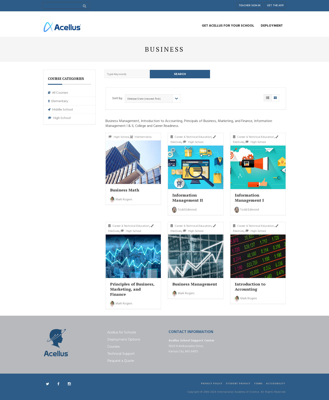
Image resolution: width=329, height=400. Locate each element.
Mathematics (141, 136)
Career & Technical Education (191, 136)
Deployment (272, 25)
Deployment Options (123, 339)
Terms (258, 383)
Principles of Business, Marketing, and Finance (132, 288)
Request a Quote (120, 361)
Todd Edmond (184, 209)
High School (59, 118)
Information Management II (187, 197)
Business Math (124, 189)
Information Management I (249, 197)
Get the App (275, 5)
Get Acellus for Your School (228, 25)
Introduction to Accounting (250, 286)
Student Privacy (238, 383)
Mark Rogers (121, 199)
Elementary (58, 101)
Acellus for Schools (121, 332)
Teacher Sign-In (249, 5)
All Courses (58, 92)
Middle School (60, 109)
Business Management (194, 283)
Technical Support (121, 353)
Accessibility (275, 383)
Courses (113, 346)
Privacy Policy (211, 383)
